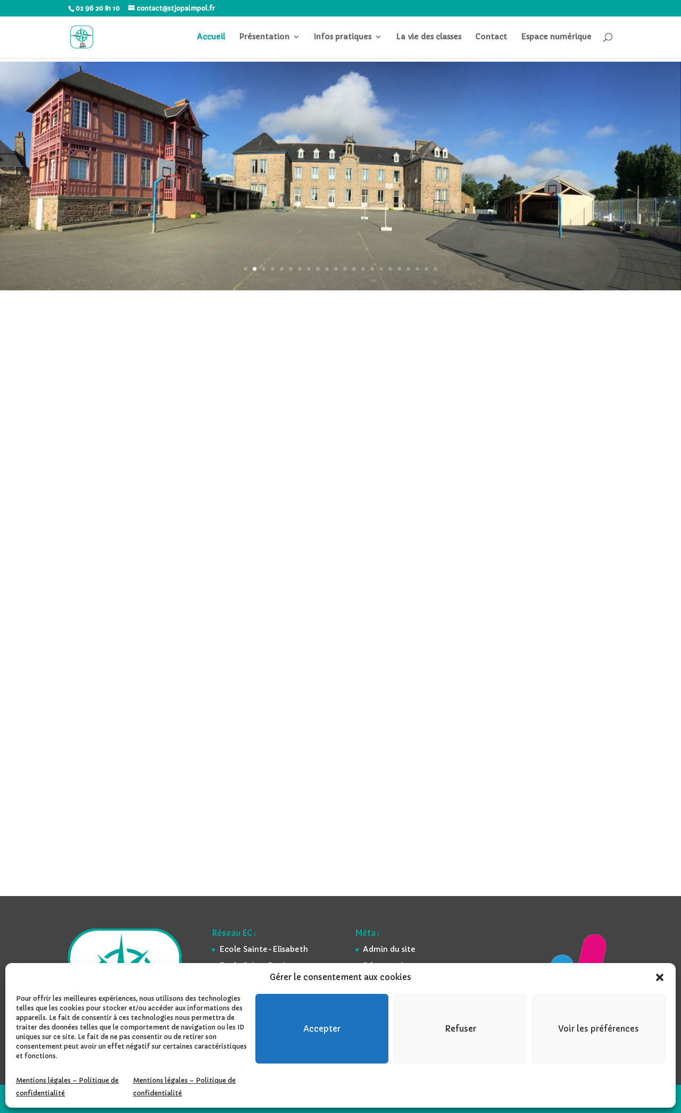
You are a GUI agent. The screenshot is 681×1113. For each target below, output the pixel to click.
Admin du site (389, 949)
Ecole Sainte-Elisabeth (263, 949)
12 (345, 269)
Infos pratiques (342, 38)
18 (399, 269)
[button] (659, 977)
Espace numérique (556, 38)
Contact (491, 38)
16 (381, 269)
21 (426, 269)
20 (417, 269)
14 (363, 269)
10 (327, 269)
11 (336, 269)
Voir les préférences (598, 1029)
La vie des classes (428, 38)
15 (372, 269)
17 (390, 269)
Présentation (264, 38)
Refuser (460, 1029)
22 (435, 269)
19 (408, 269)
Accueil (211, 38)
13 (354, 269)
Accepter (321, 1029)
